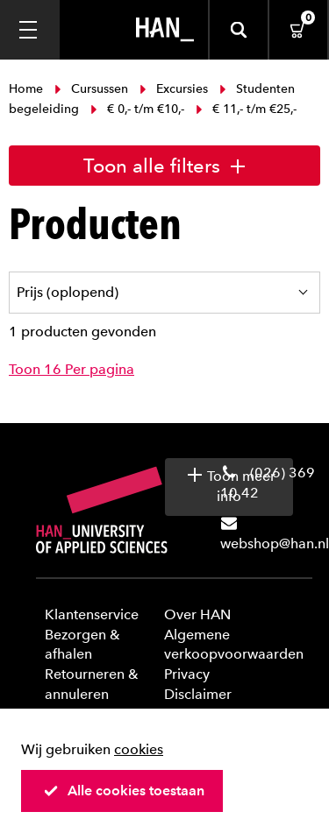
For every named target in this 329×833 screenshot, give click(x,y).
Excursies (173, 88)
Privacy (187, 674)
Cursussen (91, 88)
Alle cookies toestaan (123, 790)
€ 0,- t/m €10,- (137, 109)
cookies (138, 749)
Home (27, 88)
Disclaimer (198, 694)
